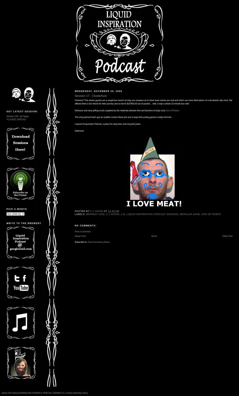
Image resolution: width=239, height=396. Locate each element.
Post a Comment (83, 231)
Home (154, 236)
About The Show (9, 393)
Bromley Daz (95, 214)
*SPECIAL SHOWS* (52, 393)
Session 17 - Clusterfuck (91, 96)
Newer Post (80, 236)
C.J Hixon (112, 214)
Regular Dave (190, 214)
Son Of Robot (172, 110)
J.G (123, 214)
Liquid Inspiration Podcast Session (152, 214)
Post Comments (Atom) (99, 242)
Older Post (228, 236)
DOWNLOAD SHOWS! (30, 393)
